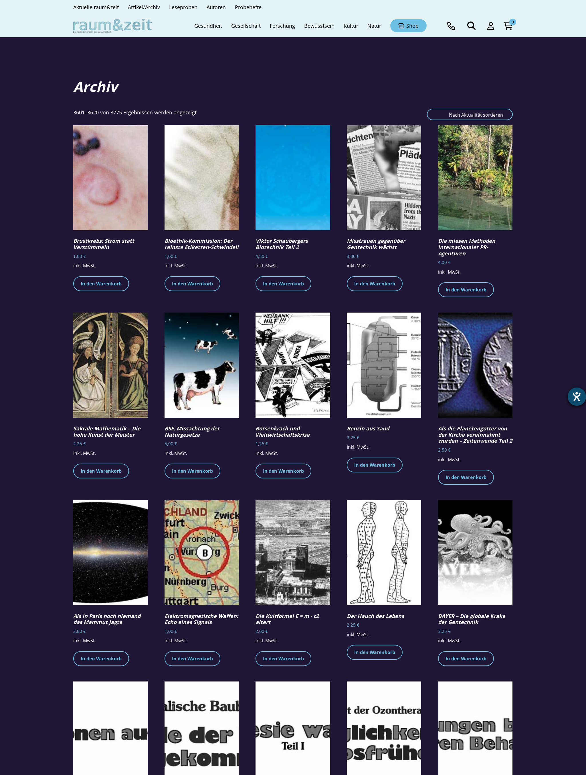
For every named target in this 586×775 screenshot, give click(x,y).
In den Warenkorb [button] (101, 284)
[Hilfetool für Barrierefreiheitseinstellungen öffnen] (576, 397)
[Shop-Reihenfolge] (470, 114)
